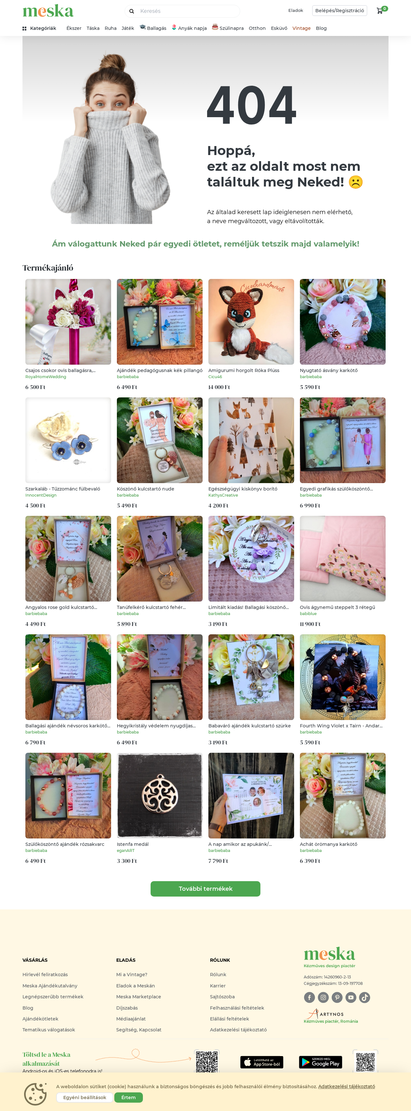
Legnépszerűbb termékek (52, 997)
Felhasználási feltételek (237, 1008)
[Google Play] (262, 1062)
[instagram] (323, 997)
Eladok (295, 10)
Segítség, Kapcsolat (139, 1030)
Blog (321, 28)
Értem (128, 1097)
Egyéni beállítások (84, 1097)
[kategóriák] (41, 28)
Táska (93, 28)
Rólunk (218, 974)
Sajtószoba (222, 997)
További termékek (205, 888)
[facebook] (309, 997)
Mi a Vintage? (131, 974)
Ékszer (74, 28)
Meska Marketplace (138, 997)
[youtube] (350, 997)
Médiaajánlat (131, 1019)
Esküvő (279, 28)
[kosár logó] (380, 10)
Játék (128, 28)
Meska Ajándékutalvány (49, 986)
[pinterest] (337, 997)
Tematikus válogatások (48, 1030)
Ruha (111, 28)
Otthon (257, 28)
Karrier (218, 986)
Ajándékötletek (40, 1019)
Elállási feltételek (229, 1019)
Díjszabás (127, 1008)
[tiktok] (364, 997)
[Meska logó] (346, 958)
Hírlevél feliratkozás (45, 974)
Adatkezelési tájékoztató (238, 1030)
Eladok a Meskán (135, 986)
